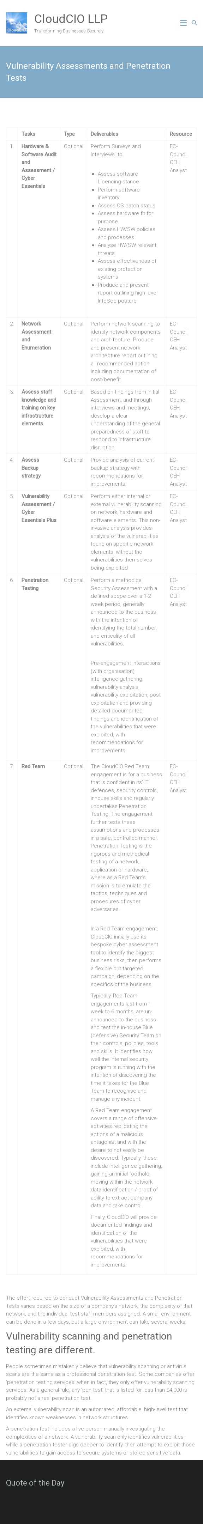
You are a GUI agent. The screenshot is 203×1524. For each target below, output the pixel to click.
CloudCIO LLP (71, 19)
